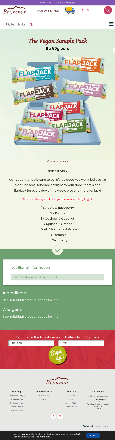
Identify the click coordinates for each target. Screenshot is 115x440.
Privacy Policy (71, 403)
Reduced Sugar (17, 403)
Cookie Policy (71, 407)
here (46, 436)
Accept (93, 435)
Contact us (44, 395)
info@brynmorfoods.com (98, 396)
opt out (24, 436)
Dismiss (72, 2)
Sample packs (17, 407)
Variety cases (17, 410)
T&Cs (71, 399)
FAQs (44, 399)
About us (71, 395)
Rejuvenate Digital (102, 426)
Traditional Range (17, 395)
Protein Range (17, 399)
